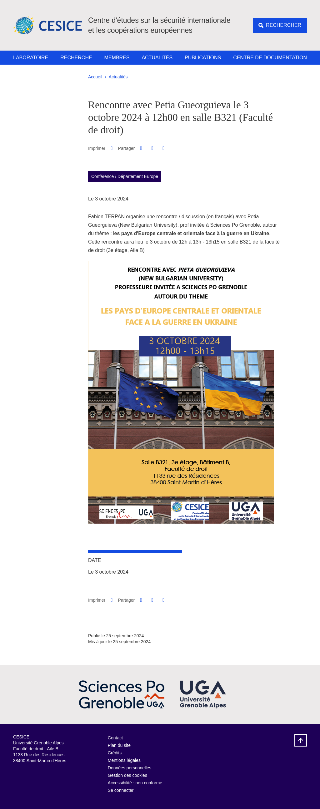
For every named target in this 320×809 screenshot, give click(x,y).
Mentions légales (124, 760)
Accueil (95, 76)
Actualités (157, 57)
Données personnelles (129, 767)
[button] (141, 148)
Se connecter (121, 790)
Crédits (115, 752)
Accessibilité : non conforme (135, 782)
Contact (115, 737)
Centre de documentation (270, 57)
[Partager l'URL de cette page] (163, 148)
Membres (117, 57)
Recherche (76, 57)
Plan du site (119, 745)
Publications (203, 57)
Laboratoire (30, 57)
